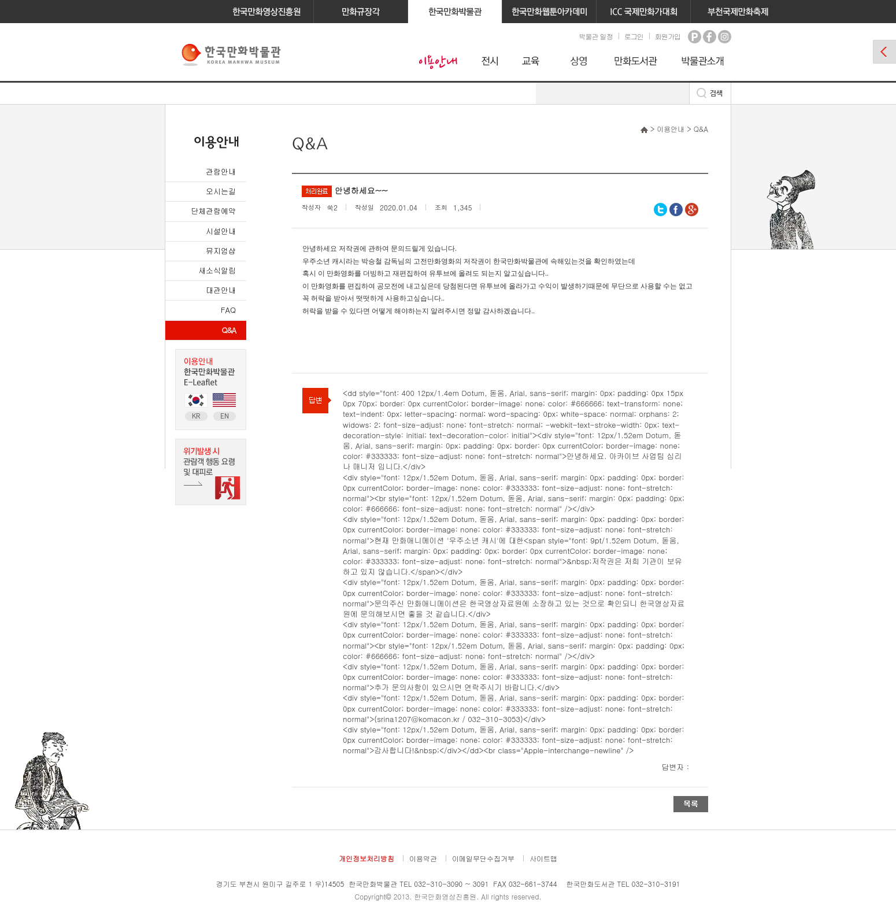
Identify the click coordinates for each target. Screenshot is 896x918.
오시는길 (221, 191)
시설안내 (221, 230)
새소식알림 (217, 270)
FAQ (228, 309)
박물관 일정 (595, 36)
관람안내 (221, 171)
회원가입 (667, 36)
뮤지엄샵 (221, 250)
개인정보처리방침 (366, 858)
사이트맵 (543, 858)
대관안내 (221, 289)
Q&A (229, 329)
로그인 (633, 36)
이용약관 (423, 858)
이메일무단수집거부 (483, 858)
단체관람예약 (213, 210)
